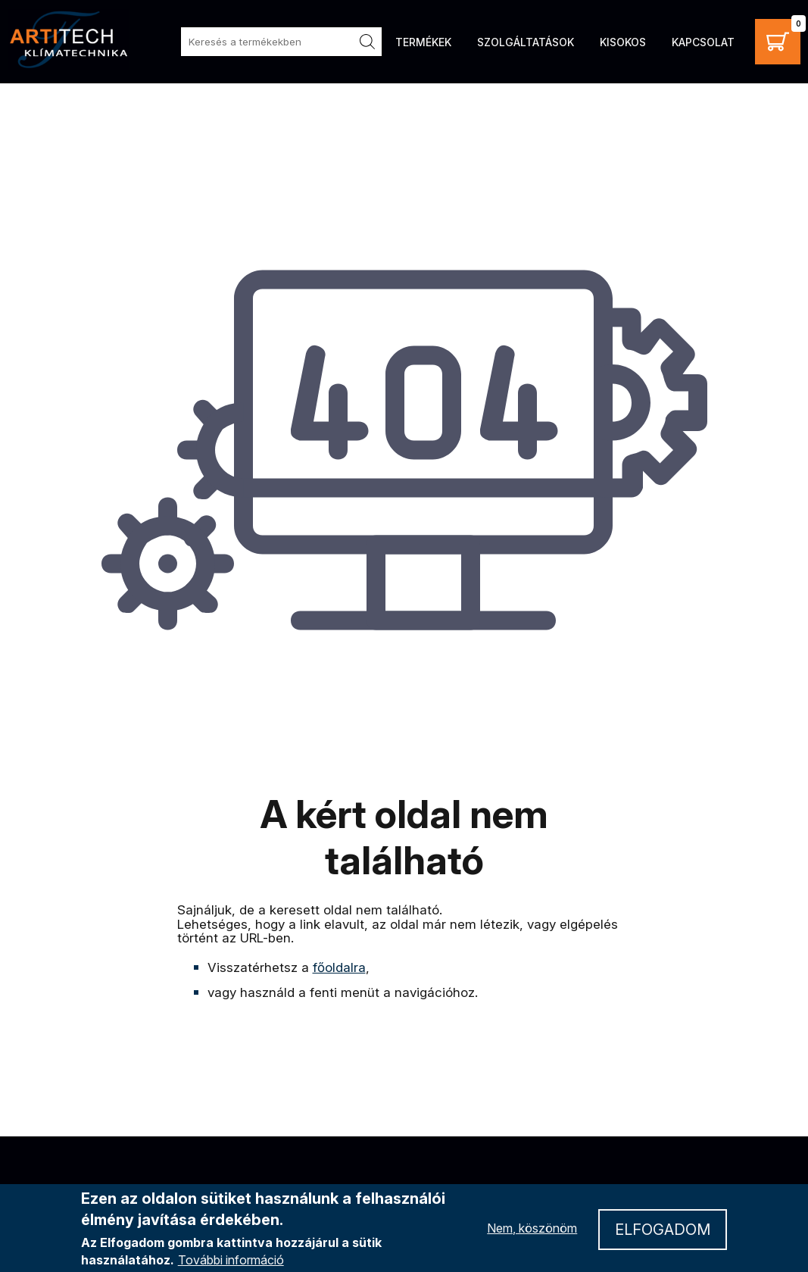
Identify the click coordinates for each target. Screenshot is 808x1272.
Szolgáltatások (525, 42)
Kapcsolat (703, 42)
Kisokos (623, 42)
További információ (231, 1259)
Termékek (423, 42)
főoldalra (339, 967)
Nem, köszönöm (532, 1228)
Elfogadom (662, 1229)
